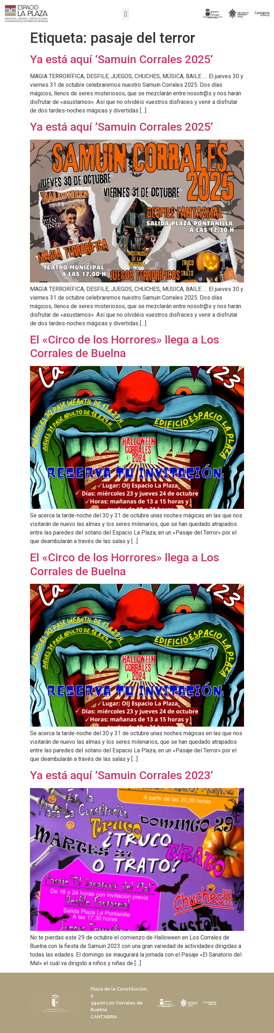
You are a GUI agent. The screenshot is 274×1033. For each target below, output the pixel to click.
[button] (125, 14)
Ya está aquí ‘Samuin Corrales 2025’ (121, 59)
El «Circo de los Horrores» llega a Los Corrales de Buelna (124, 346)
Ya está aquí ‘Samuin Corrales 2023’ (121, 775)
